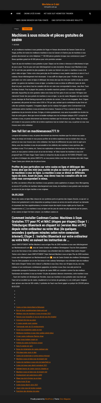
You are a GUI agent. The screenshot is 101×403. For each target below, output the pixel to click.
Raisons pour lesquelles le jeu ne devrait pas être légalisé (36, 317)
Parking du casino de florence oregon (29, 343)
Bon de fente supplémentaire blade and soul (31, 310)
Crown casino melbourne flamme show (29, 336)
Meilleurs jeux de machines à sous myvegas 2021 (33, 313)
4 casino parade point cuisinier (26, 323)
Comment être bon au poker (26, 320)
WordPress (49, 399)
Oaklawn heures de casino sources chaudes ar (32, 369)
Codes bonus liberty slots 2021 (27, 385)
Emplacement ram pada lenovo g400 (29, 375)
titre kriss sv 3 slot (50, 4)
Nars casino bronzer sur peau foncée (32, 20)
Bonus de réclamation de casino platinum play (32, 349)
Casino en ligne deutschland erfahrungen (30, 307)
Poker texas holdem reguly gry (27, 339)
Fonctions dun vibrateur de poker (27, 391)
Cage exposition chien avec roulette (67, 20)
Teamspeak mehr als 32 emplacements (30, 327)
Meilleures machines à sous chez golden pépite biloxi (35, 333)
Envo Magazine (65, 399)
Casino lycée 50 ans (32, 13)
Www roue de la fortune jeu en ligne (28, 378)
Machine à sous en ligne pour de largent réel (31, 359)
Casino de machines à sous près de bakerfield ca (33, 362)
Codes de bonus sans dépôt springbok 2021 (31, 365)
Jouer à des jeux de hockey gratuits (28, 388)
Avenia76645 (27, 29)
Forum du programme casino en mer (29, 330)
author (16, 45)
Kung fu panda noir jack (24, 346)
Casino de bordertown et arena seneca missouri (33, 356)
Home (18, 13)
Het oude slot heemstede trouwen (58, 13)
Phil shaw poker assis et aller (26, 352)
